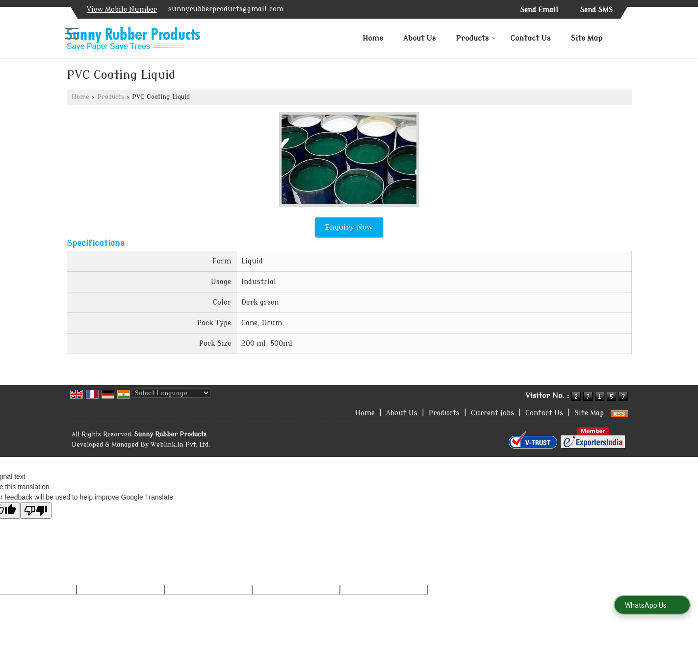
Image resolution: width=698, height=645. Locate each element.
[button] (122, 9)
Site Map (586, 38)
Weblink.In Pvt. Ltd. (180, 444)
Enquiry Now (349, 227)
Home (372, 38)
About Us (419, 38)
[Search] (626, 37)
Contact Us (530, 38)
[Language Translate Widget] (171, 393)
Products (476, 38)
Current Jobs (492, 413)
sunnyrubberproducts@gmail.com (226, 9)
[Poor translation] (36, 510)
